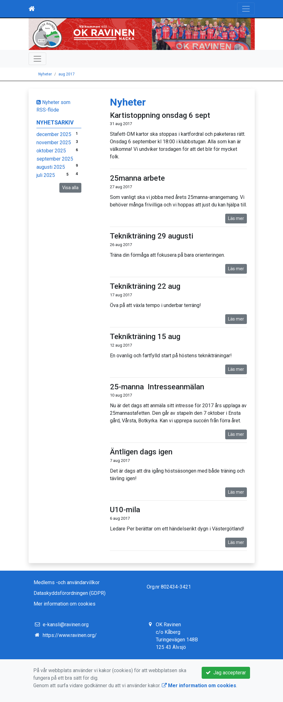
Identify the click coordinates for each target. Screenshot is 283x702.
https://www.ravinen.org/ (70, 635)
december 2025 (53, 134)
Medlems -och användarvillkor (67, 582)
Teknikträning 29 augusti (151, 236)
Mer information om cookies (64, 604)
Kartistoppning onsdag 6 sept (160, 115)
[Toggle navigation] (246, 9)
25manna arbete (137, 178)
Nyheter (45, 74)
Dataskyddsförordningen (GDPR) (70, 593)
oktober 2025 (51, 151)
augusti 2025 (50, 167)
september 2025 (54, 159)
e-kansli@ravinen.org (66, 625)
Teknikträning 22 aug (145, 286)
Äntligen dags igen (141, 451)
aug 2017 (66, 74)
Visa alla (70, 187)
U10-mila (125, 509)
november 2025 (53, 142)
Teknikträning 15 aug (145, 336)
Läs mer (236, 218)
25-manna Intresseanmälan (157, 386)
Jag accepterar (226, 673)
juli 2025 (45, 175)
